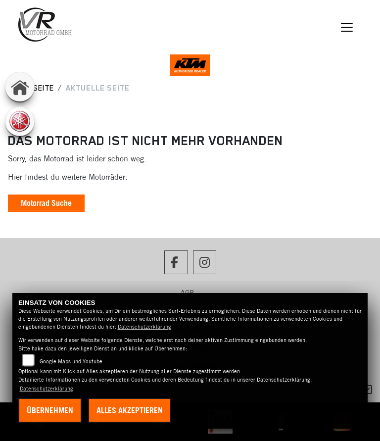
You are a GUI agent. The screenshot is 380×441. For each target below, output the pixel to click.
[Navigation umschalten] (347, 27)
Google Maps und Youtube (71, 361)
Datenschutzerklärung (144, 326)
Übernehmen (50, 410)
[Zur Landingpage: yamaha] (20, 121)
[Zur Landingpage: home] (20, 86)
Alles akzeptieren (129, 410)
